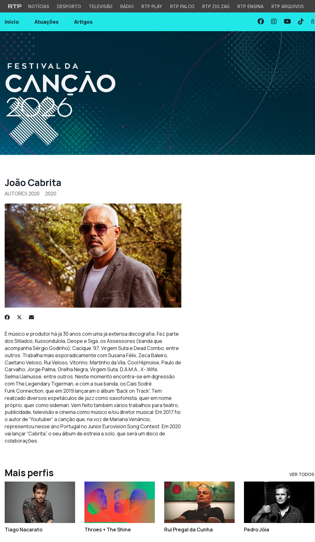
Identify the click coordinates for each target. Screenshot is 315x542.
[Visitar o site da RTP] (15, 6)
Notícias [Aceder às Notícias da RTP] (38, 6)
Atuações (47, 21)
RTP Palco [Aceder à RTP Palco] (182, 6)
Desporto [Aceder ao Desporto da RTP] (69, 6)
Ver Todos (301, 474)
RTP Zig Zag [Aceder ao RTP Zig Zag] (216, 6)
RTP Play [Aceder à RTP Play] (151, 6)
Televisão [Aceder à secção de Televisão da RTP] (100, 6)
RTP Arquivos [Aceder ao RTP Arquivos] (287, 6)
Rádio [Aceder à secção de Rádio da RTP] (127, 6)
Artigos (83, 21)
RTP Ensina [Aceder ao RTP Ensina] (250, 6)
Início (12, 21)
